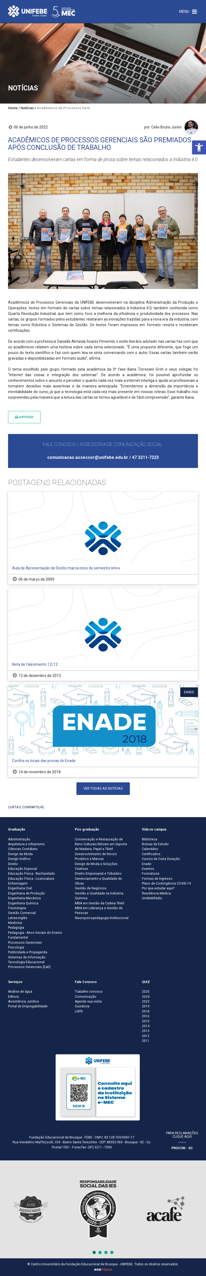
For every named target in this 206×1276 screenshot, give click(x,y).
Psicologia (16, 947)
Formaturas (151, 873)
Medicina (15, 923)
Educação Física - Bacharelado (31, 873)
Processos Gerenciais (25, 942)
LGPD (79, 1011)
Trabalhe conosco (89, 991)
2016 (145, 1016)
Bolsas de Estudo (155, 844)
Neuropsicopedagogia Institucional (101, 918)
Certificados (151, 854)
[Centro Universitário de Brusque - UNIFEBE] (41, 11)
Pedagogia (16, 928)
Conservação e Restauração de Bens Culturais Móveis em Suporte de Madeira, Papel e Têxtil (101, 844)
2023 (145, 1001)
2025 (145, 991)
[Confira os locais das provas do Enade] (103, 731)
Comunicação (85, 997)
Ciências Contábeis (23, 849)
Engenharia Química (23, 903)
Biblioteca (149, 839)
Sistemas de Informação (27, 957)
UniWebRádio (152, 898)
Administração (19, 839)
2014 (145, 1026)
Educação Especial (22, 869)
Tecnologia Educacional (26, 962)
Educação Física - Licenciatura (31, 879)
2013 (145, 1031)
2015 (145, 1021)
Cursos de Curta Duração (161, 859)
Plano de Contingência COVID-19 (166, 883)
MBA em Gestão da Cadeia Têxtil (99, 903)
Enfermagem (18, 883)
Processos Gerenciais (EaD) (29, 967)
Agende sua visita (88, 1001)
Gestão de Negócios (90, 888)
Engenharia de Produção (26, 893)
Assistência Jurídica (23, 1001)
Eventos (148, 869)
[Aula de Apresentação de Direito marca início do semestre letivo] (103, 538)
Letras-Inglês (17, 918)
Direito (13, 864)
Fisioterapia (17, 908)
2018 (145, 1011)
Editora (13, 997)
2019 (145, 1006)
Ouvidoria (82, 1006)
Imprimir (24, 417)
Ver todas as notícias (103, 788)
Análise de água (20, 991)
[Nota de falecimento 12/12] (103, 634)
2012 (145, 1036)
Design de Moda (20, 854)
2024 (145, 997)
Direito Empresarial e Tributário (98, 873)
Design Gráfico (19, 859)
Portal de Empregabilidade (27, 1006)
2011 (145, 1041)
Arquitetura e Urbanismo (26, 844)
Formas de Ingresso (157, 879)
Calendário (150, 849)
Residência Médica (156, 893)
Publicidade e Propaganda (27, 952)
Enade (146, 864)
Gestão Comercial (22, 913)
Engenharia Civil (20, 888)
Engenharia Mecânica (24, 898)
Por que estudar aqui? (158, 888)
